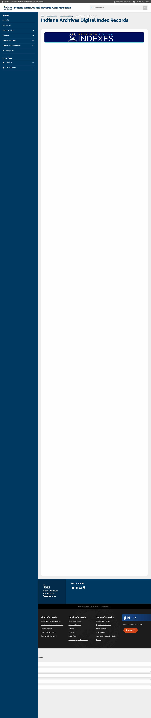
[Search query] (131, 7)
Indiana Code (100, 632)
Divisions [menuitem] (9, 34)
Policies (71, 628)
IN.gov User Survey (75, 621)
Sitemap (72, 632)
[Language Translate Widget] (122, 1)
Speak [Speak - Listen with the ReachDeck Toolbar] (130, 630)
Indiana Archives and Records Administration (40, 7)
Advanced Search (75, 625)
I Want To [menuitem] (12, 61)
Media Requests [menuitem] (8, 50)
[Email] (80, 587)
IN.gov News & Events (103, 625)
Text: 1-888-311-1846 (48, 636)
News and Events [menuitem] (9, 29)
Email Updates (101, 628)
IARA (7, 15)
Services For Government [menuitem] (11, 44)
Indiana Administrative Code (106, 636)
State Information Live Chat (51, 621)
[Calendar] (84, 587)
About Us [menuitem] (6, 20)
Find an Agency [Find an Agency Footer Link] (46, 628)
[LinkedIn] (77, 587)
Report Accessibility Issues (132, 624)
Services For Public (52, 16)
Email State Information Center (52, 625)
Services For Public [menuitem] (9, 39)
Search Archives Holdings (66, 16)
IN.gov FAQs (72, 636)
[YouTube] (73, 587)
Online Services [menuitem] (12, 66)
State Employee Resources (78, 640)
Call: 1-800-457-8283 (48, 632)
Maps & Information (103, 621)
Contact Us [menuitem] (6, 25)
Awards (98, 640)
